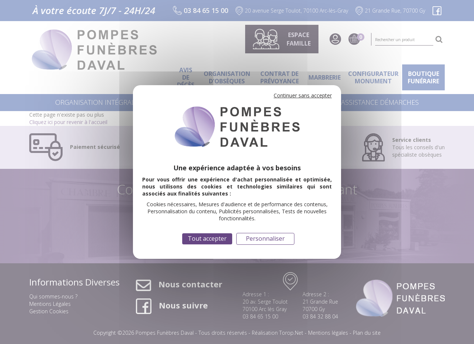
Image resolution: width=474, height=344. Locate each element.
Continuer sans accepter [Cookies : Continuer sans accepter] (303, 95)
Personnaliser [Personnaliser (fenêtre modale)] (265, 238)
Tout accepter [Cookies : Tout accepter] (207, 238)
